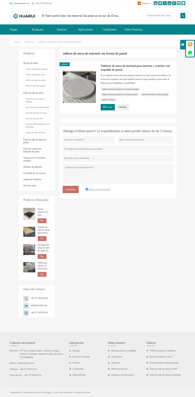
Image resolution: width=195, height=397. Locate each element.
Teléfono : (14, 369)
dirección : (14, 350)
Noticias (61, 29)
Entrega (76, 350)
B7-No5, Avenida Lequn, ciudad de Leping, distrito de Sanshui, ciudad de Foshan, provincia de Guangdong (41, 353)
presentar (70, 189)
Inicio (17, 42)
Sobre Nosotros (133, 29)
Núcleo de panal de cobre (35, 80)
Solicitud (115, 363)
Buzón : (13, 363)
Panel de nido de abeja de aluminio (35, 100)
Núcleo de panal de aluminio (37, 69)
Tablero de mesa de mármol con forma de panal (120, 89)
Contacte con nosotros (22, 342)
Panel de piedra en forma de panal (155, 94)
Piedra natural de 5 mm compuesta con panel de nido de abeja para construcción (44, 212)
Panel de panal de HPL (34, 118)
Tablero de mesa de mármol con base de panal (119, 94)
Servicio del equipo (81, 357)
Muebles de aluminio (32, 167)
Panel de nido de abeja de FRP (37, 107)
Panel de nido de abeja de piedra (164, 363)
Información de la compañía (123, 350)
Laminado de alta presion (34, 173)
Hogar (13, 29)
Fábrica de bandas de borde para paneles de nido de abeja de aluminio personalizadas (44, 266)
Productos (37, 29)
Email (107, 106)
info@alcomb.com (21, 3)
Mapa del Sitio (79, 375)
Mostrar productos (119, 369)
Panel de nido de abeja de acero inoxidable (38, 125)
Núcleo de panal (30, 63)
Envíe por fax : (16, 375)
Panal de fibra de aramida (35, 86)
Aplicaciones (85, 29)
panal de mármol (108, 100)
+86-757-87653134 (43, 3)
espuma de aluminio (32, 179)
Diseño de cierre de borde (35, 132)
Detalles (123, 107)
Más (42, 220)
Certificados (78, 369)
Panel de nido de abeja (33, 93)
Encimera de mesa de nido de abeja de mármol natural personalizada (44, 248)
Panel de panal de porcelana (36, 113)
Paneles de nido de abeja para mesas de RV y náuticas (44, 230)
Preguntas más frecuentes (122, 375)
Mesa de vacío (29, 185)
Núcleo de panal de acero (35, 75)
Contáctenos (109, 29)
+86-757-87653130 (39, 312)
